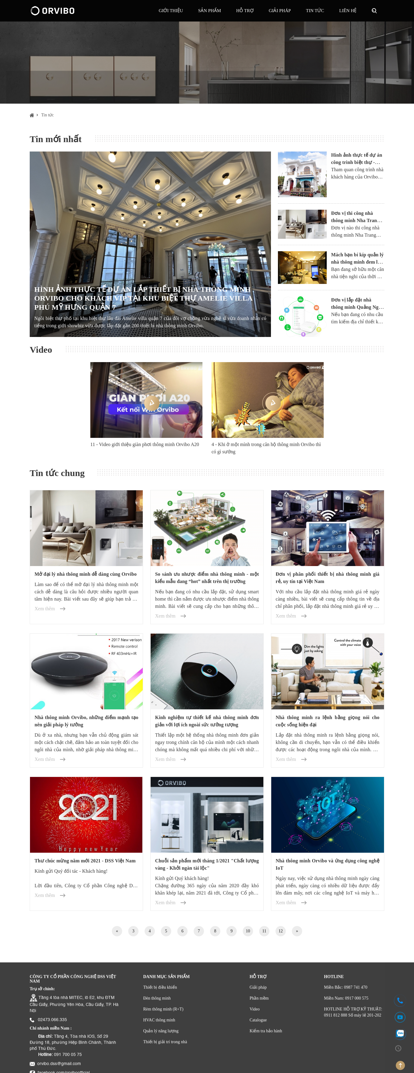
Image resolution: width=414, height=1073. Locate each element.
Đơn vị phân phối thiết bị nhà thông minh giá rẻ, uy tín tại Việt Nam (327, 577)
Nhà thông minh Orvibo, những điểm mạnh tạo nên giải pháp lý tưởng (86, 721)
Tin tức (315, 10)
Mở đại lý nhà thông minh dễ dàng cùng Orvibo (86, 574)
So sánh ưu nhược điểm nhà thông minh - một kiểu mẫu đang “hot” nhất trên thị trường (207, 577)
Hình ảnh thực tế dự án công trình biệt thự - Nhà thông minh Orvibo (356, 162)
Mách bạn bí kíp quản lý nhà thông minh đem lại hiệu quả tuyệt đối (357, 262)
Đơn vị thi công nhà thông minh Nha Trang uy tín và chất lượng (355, 220)
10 (248, 931)
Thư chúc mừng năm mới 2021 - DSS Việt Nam (85, 860)
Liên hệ (347, 10)
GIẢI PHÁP (280, 10)
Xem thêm (45, 608)
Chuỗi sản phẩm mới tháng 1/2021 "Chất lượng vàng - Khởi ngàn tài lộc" (207, 864)
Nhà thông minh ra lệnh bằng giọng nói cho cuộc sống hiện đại (327, 721)
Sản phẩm (209, 10)
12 (281, 931)
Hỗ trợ (244, 10)
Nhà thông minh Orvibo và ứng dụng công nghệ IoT (327, 864)
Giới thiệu (171, 10)
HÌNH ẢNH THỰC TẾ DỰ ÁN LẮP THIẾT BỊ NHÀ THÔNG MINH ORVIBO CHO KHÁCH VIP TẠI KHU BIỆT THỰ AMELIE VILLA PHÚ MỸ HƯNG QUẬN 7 (143, 298)
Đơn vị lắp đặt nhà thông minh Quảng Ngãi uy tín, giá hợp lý (356, 307)
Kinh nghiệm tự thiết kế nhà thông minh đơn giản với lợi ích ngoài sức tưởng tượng (207, 721)
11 (264, 931)
